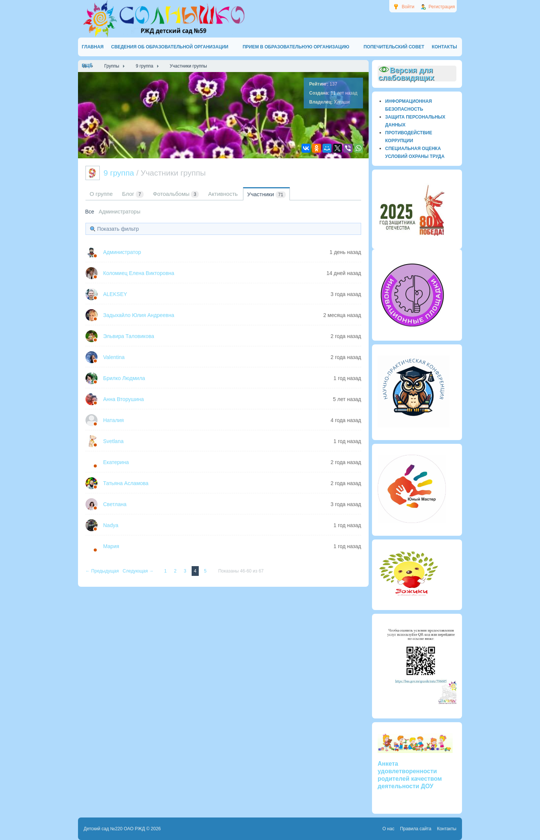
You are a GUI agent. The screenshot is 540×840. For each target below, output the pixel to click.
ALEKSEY (115, 294)
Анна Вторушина (123, 399)
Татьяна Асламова (125, 483)
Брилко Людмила (124, 378)
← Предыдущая (103, 571)
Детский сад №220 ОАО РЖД (114, 828)
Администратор (122, 252)
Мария (111, 546)
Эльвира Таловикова (128, 336)
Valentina (113, 357)
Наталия (113, 420)
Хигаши (342, 102)
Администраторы (119, 212)
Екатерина (116, 462)
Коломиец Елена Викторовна (138, 273)
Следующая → (139, 571)
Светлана (114, 504)
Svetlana (113, 441)
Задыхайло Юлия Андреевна (138, 315)
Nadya (110, 525)
